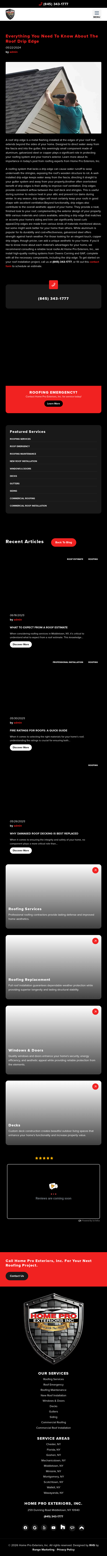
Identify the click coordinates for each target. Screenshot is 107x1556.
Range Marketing (43, 1550)
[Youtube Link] (53, 1527)
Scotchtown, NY (53, 1482)
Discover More (21, 644)
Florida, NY (53, 1450)
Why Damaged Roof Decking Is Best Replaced (44, 833)
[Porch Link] (81, 1528)
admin (14, 52)
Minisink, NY (53, 1471)
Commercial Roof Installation (28, 505)
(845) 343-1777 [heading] (53, 298)
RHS (92, 1545)
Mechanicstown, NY (53, 1460)
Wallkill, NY (53, 1487)
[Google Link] (34, 1527)
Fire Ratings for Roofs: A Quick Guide (38, 730)
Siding (13, 490)
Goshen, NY (53, 1455)
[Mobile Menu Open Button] (97, 14)
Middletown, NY (53, 1466)
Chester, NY (53, 1444)
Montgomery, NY (53, 1476)
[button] (53, 896)
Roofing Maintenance (23, 453)
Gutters (14, 483)
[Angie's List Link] (72, 1528)
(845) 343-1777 (53, 3)
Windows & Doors (20, 468)
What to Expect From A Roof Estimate (39, 627)
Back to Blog (63, 542)
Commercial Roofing (22, 498)
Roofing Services (20, 439)
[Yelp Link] (44, 1527)
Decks (13, 476)
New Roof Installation (23, 461)
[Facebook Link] (25, 1527)
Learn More (53, 403)
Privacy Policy (66, 1550)
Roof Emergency (20, 446)
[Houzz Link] (63, 1527)
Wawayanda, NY (53, 1493)
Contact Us (17, 1276)
